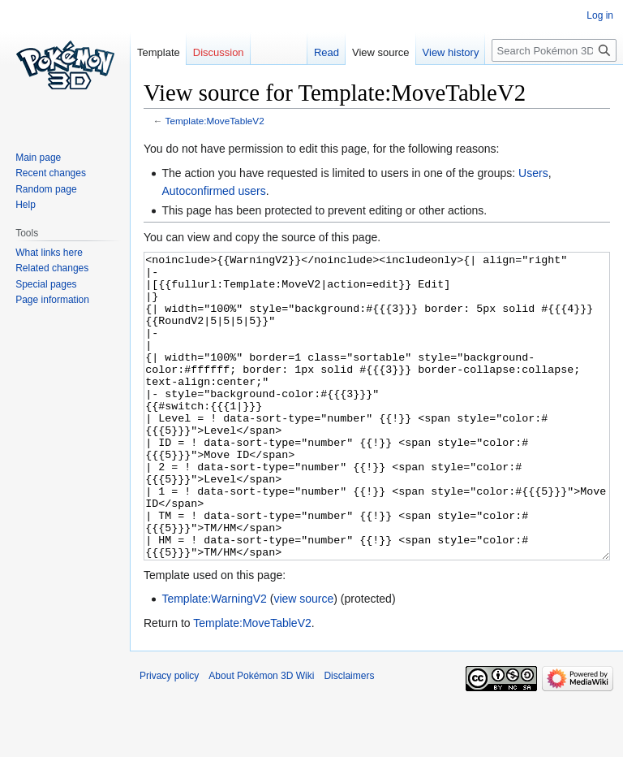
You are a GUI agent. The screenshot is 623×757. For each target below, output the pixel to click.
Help (25, 204)
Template (158, 52)
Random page (45, 189)
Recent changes (50, 173)
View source (381, 52)
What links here (49, 252)
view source (303, 659)
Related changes (51, 268)
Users (533, 173)
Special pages (45, 284)
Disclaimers (349, 736)
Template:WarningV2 (213, 659)
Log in (599, 15)
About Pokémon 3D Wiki (261, 736)
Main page (38, 157)
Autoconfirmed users (213, 190)
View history (451, 52)
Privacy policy (169, 736)
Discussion (218, 52)
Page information (52, 299)
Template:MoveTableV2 (214, 120)
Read (326, 52)
